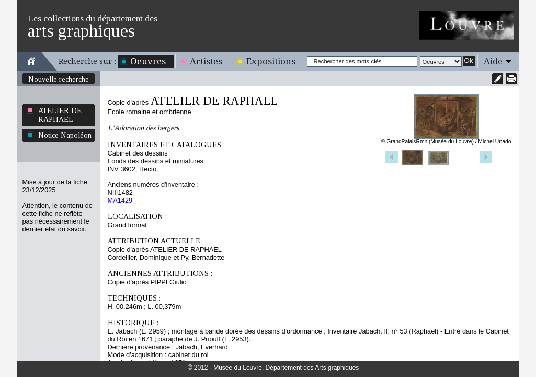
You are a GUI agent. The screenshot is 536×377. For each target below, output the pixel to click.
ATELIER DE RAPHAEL (60, 115)
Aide (493, 61)
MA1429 (120, 200)
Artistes (206, 61)
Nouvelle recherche (58, 79)
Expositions (270, 61)
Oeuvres (148, 61)
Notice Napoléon (65, 135)
